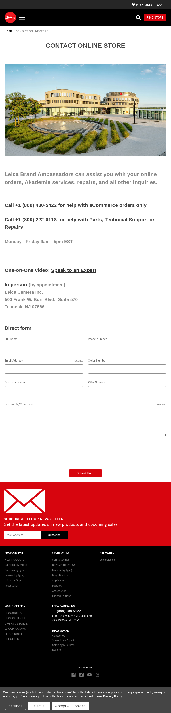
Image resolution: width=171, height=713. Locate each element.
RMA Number (96, 382)
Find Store (155, 17)
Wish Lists (142, 4)
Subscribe (54, 535)
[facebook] (73, 675)
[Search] (139, 17)
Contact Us (58, 635)
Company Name (15, 382)
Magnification (60, 575)
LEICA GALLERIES (15, 618)
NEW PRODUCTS (14, 559)
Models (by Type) (62, 570)
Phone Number (97, 339)
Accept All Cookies (70, 705)
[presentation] (38, 451)
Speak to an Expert (73, 270)
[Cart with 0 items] (160, 4)
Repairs (56, 649)
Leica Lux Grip (13, 580)
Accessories (12, 585)
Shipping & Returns (63, 645)
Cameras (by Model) (16, 564)
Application (58, 580)
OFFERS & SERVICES (17, 623)
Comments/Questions (85, 404)
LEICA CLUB (12, 639)
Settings (15, 705)
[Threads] (97, 675)
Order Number (97, 360)
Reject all (38, 705)
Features (57, 585)
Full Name (11, 339)
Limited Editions (61, 596)
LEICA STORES (13, 613)
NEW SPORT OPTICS (63, 564)
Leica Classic (107, 559)
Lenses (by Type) (14, 575)
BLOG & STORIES (14, 634)
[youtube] (89, 675)
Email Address (44, 360)
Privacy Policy (112, 696)
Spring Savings (60, 559)
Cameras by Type (14, 570)
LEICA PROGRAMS (15, 628)
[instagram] (81, 675)
